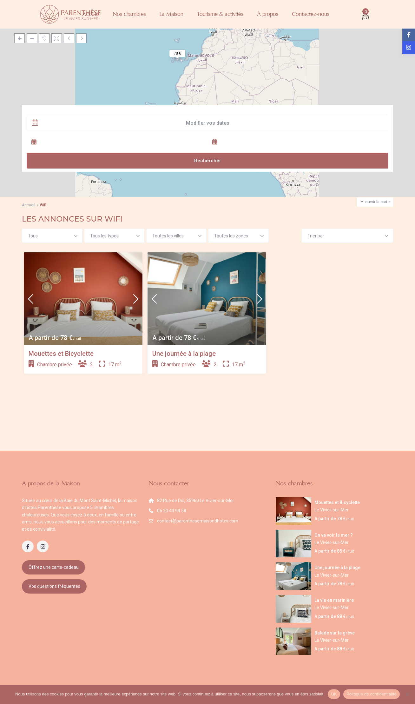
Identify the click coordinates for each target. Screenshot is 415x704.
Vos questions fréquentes (54, 586)
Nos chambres (129, 14)
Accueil (90, 14)
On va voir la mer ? (333, 535)
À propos (267, 14)
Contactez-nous (310, 14)
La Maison (171, 14)
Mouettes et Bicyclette (61, 353)
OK (334, 694)
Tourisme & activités (220, 14)
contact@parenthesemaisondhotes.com (197, 520)
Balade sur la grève (334, 632)
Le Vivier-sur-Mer (331, 509)
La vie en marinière (334, 600)
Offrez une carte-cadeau (54, 567)
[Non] (407, 694)
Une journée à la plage (184, 353)
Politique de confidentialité (371, 694)
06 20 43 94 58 (171, 510)
